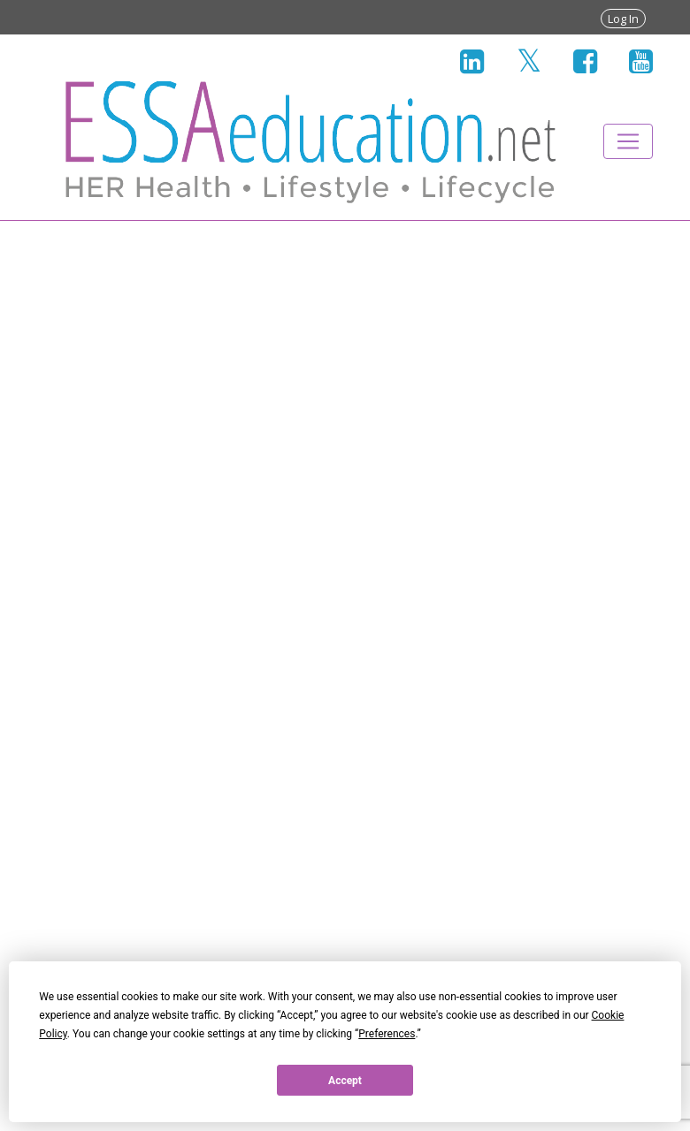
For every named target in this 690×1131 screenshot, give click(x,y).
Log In (623, 19)
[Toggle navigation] (628, 141)
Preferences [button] (386, 1034)
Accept (345, 1080)
